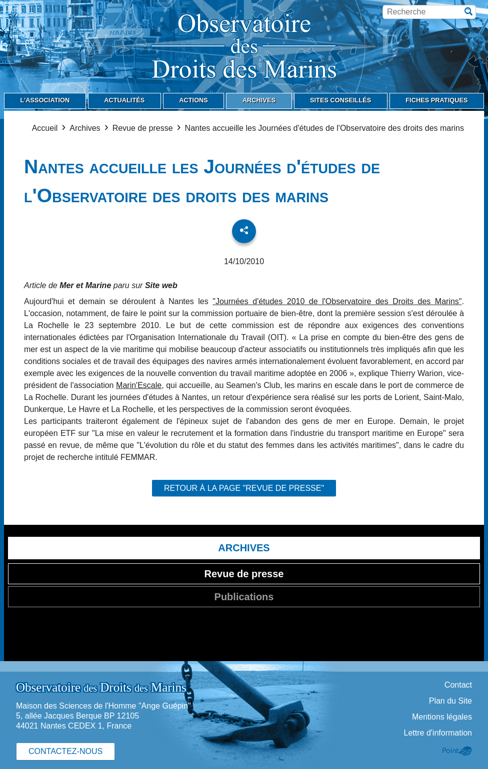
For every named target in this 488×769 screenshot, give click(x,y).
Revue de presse (142, 128)
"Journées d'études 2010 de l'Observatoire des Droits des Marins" (337, 301)
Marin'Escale (139, 385)
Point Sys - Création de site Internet (457, 751)
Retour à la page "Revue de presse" (244, 488)
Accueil (45, 128)
